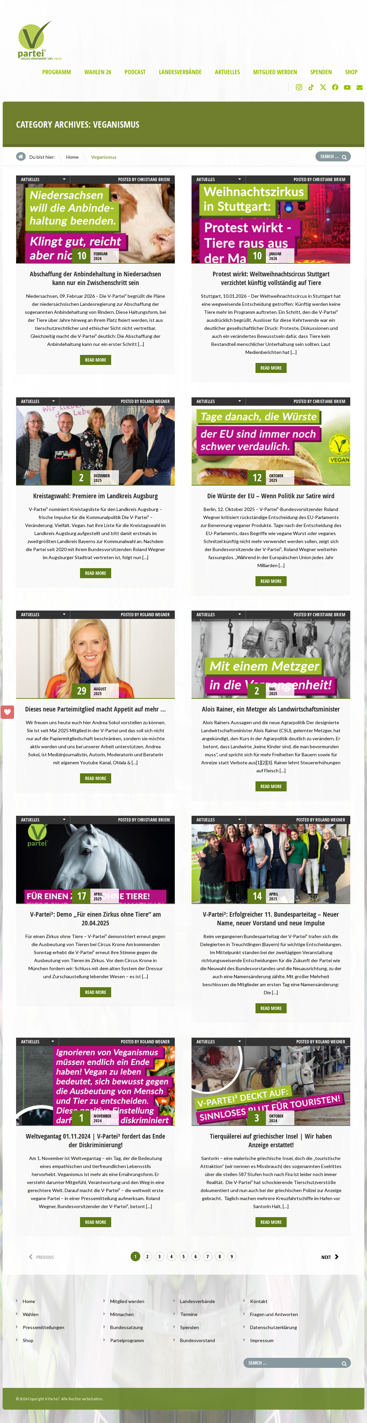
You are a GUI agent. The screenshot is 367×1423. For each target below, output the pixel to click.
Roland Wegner (155, 401)
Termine (189, 1314)
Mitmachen (122, 1314)
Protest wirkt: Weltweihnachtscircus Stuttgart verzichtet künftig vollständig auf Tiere (271, 278)
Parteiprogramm (127, 1340)
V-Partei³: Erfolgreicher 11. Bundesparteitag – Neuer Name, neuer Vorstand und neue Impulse (271, 918)
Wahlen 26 (97, 72)
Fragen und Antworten (274, 1314)
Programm (56, 72)
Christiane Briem (153, 179)
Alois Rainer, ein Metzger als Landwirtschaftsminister (271, 709)
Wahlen (31, 1314)
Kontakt (259, 1301)
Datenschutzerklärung (273, 1327)
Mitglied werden (275, 72)
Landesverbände (180, 72)
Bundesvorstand (197, 1340)
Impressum (262, 1340)
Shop (351, 72)
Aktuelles (227, 72)
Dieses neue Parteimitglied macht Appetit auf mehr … (95, 709)
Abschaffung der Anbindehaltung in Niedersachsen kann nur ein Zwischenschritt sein (95, 278)
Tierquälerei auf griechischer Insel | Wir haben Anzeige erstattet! (271, 1140)
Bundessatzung (126, 1327)
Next (331, 1256)
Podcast (135, 72)
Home (72, 157)
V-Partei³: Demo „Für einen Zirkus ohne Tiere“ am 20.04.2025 (95, 918)
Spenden (321, 72)
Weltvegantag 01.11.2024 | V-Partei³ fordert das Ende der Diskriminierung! (95, 1140)
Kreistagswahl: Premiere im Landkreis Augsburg (95, 495)
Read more (95, 360)
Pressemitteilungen (43, 1327)
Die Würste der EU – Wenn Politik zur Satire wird (271, 495)
